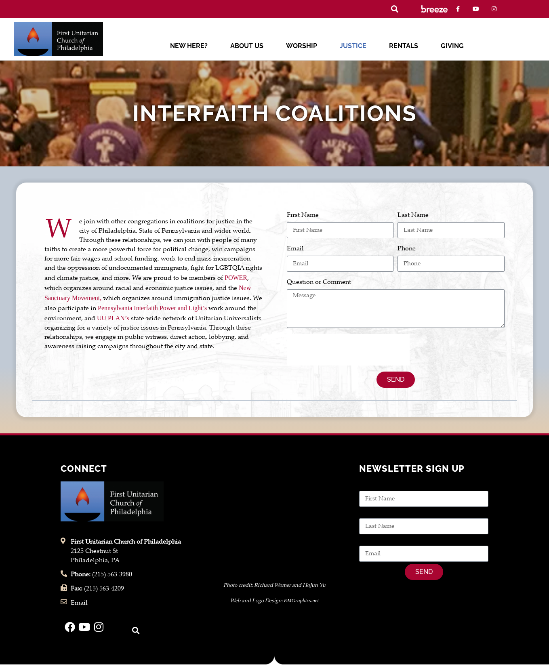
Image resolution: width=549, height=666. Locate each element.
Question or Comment (319, 282)
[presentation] (348, 350)
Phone (407, 249)
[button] (395, 9)
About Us (246, 46)
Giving (452, 46)
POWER (236, 277)
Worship (301, 46)
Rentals (403, 46)
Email (295, 249)
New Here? (189, 46)
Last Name (413, 215)
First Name (303, 215)
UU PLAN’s (113, 318)
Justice (353, 46)
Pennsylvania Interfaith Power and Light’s (152, 308)
